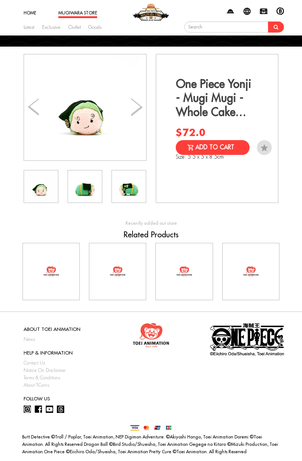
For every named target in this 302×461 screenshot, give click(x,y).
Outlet (74, 27)
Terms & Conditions (42, 378)
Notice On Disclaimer (45, 370)
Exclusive (51, 27)
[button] (137, 107)
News (29, 339)
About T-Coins (36, 385)
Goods (95, 27)
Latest (29, 27)
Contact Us (34, 363)
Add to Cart (214, 147)
